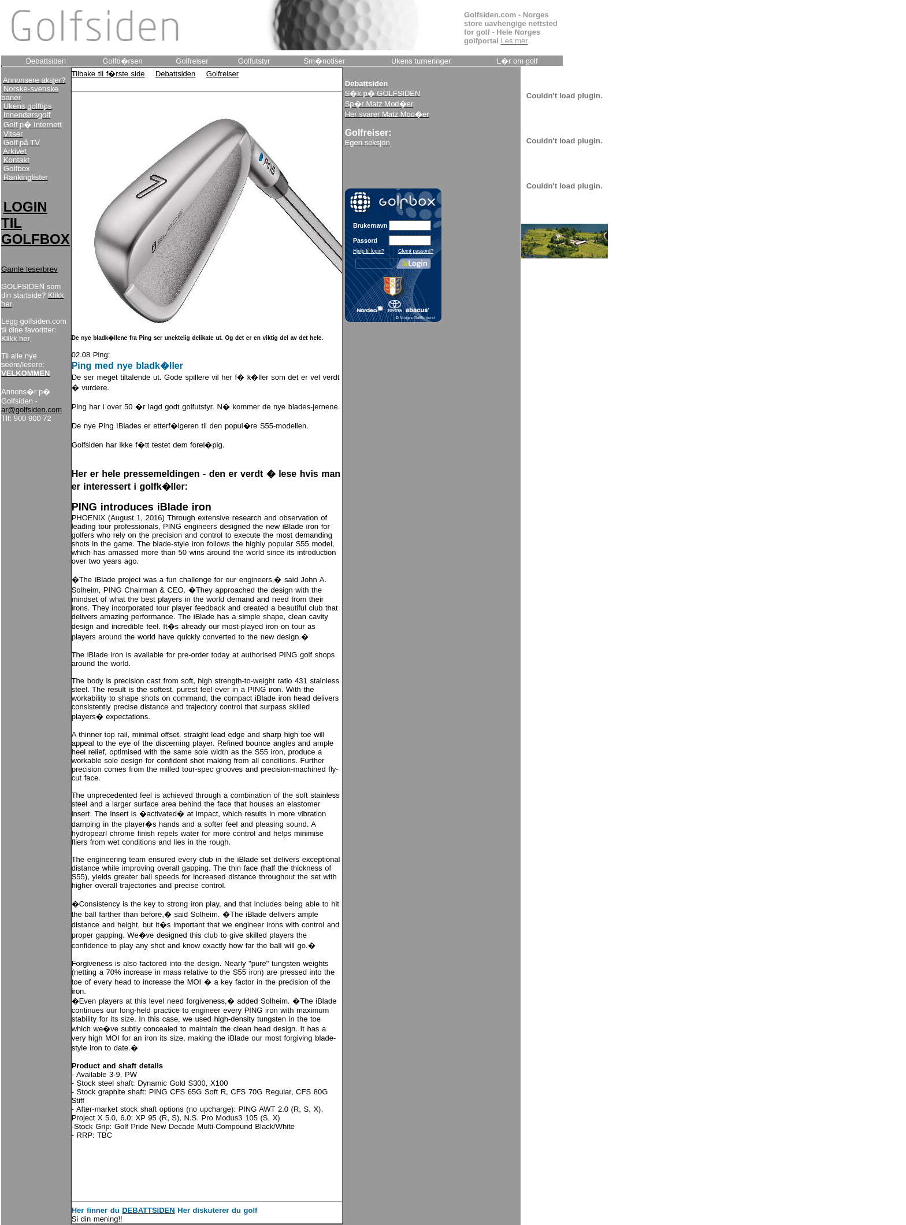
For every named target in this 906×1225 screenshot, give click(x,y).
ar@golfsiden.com (31, 409)
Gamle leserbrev (29, 269)
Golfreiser (222, 73)
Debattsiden (175, 73)
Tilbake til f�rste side (108, 73)
